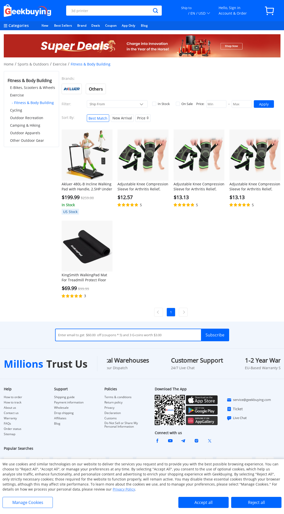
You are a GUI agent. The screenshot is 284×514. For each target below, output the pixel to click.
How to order (13, 397)
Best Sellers (63, 25)
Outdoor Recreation (26, 117)
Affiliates (60, 418)
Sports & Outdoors (33, 64)
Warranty (10, 418)
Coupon (111, 25)
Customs (110, 418)
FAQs (7, 423)
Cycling (16, 110)
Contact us (11, 413)
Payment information (69, 402)
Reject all (256, 502)
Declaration (112, 413)
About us (10, 407)
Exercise (60, 64)
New (45, 25)
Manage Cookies (27, 502)
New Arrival (122, 118)
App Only (128, 25)
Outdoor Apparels (25, 132)
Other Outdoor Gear (27, 140)
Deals (95, 25)
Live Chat (237, 418)
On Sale (184, 103)
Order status (12, 429)
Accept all (203, 502)
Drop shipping (64, 413)
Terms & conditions (118, 397)
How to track (12, 402)
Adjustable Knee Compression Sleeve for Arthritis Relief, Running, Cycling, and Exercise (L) (142, 187)
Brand (82, 25)
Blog (144, 25)
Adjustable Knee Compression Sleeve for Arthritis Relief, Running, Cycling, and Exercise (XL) (199, 187)
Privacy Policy (124, 489)
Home (9, 64)
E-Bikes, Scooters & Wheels (32, 87)
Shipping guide (64, 397)
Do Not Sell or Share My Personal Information (121, 424)
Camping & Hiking (25, 125)
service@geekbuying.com (249, 399)
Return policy (113, 402)
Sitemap (9, 434)
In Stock (161, 103)
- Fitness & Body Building (33, 102)
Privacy (109, 407)
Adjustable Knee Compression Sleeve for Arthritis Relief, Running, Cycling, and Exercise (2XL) (254, 187)
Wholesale (61, 407)
